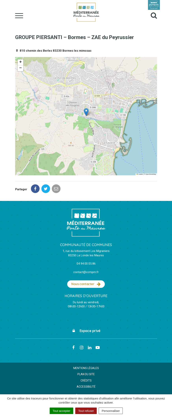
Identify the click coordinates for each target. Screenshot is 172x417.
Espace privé (86, 331)
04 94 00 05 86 (86, 263)
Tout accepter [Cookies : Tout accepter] (61, 410)
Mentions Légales (86, 368)
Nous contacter (86, 284)
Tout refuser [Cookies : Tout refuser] (86, 410)
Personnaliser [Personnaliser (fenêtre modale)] (111, 410)
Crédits (86, 380)
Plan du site (86, 374)
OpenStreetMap (151, 174)
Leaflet (140, 174)
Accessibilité (86, 386)
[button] (86, 112)
